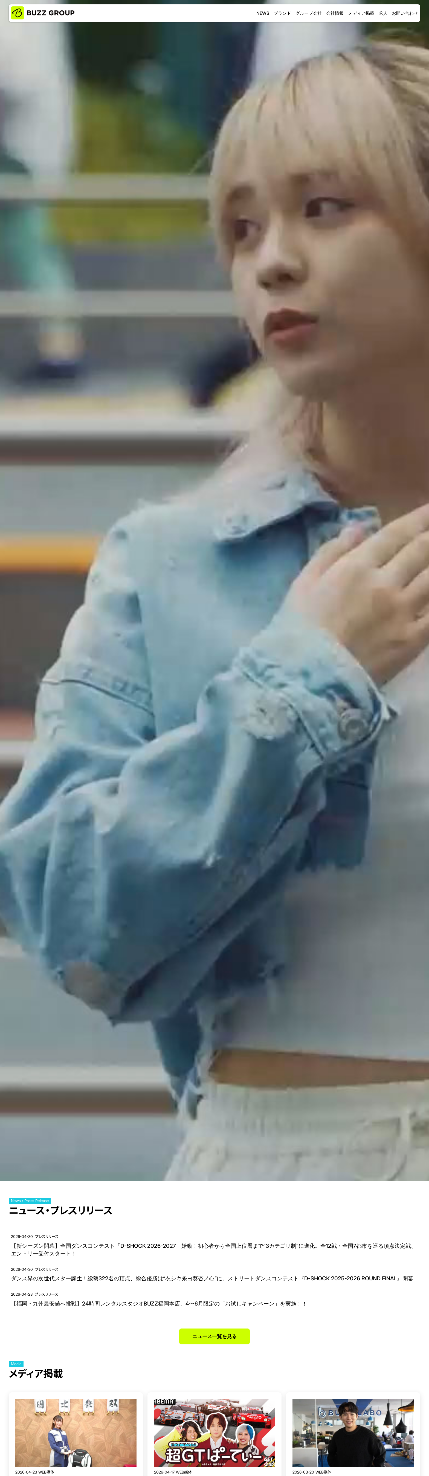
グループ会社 (308, 13)
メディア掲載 (361, 13)
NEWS (262, 13)
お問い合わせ (405, 13)
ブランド (282, 13)
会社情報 (335, 13)
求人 (383, 13)
